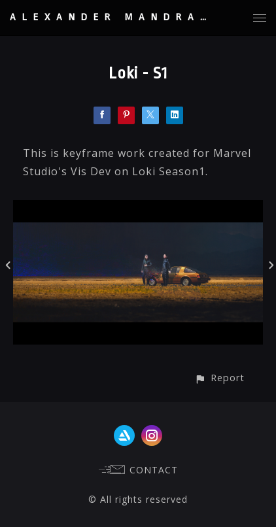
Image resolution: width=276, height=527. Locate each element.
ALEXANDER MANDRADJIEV (131, 17)
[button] (219, 377)
